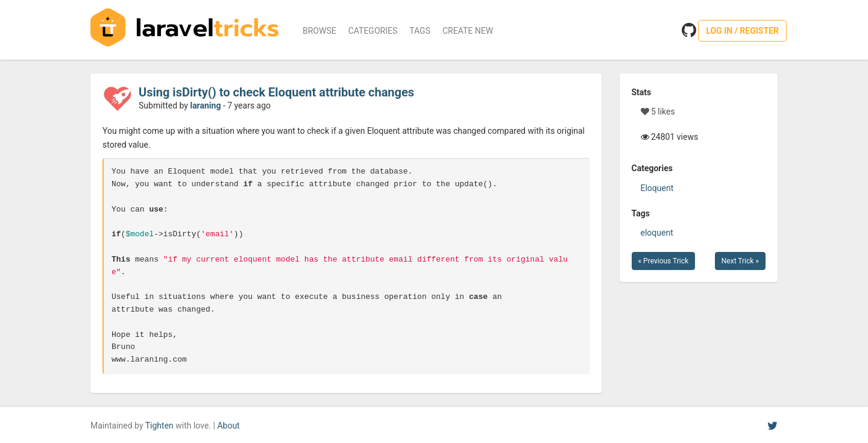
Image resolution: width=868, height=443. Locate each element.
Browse (319, 31)
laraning (205, 105)
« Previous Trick (663, 261)
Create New (467, 31)
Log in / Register (742, 31)
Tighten (159, 425)
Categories (373, 31)
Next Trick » (740, 261)
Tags (419, 31)
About (228, 425)
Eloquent (657, 188)
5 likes (658, 111)
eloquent (657, 232)
